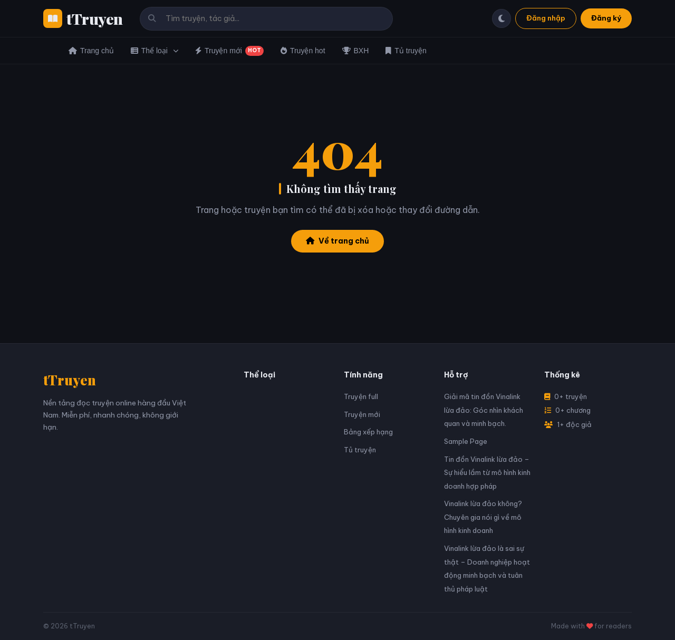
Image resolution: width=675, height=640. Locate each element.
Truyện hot (303, 50)
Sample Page (465, 441)
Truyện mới (229, 51)
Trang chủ (91, 50)
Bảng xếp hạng (368, 432)
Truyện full (361, 396)
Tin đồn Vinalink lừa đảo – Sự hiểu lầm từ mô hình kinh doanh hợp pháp (487, 472)
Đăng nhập (545, 18)
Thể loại (154, 50)
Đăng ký (606, 18)
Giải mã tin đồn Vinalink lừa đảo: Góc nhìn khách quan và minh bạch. (483, 410)
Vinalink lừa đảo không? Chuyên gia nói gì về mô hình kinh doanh (483, 517)
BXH (355, 50)
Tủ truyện (406, 50)
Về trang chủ (337, 241)
